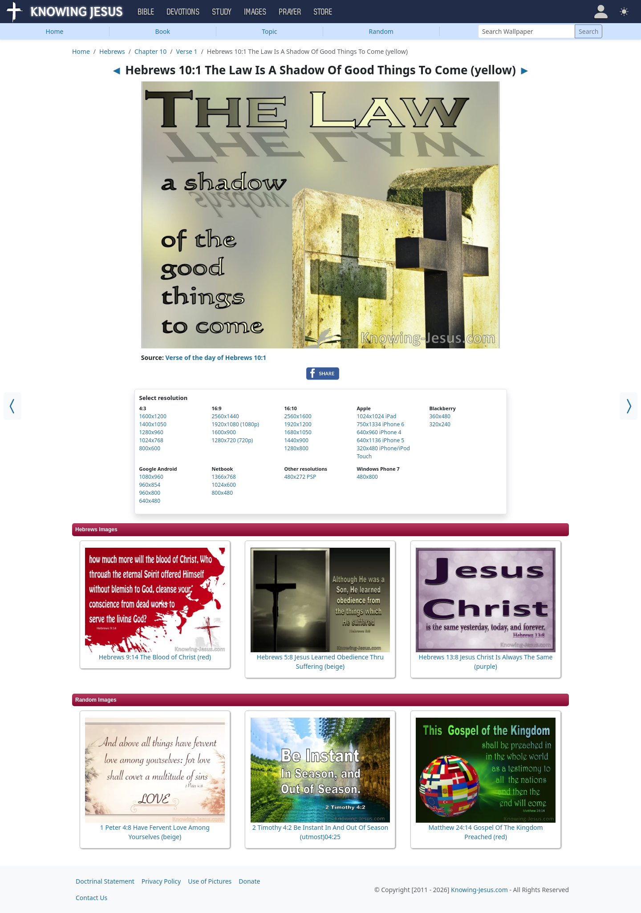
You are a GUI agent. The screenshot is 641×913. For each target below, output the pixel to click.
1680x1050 (297, 432)
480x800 (367, 477)
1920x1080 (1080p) (235, 424)
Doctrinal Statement (105, 881)
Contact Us (91, 897)
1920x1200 (297, 424)
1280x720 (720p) (232, 440)
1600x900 (223, 432)
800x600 (150, 448)
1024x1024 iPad (376, 416)
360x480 (439, 416)
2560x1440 (225, 416)
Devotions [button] (183, 12)
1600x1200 (152, 416)
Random (381, 31)
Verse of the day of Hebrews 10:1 (216, 357)
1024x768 (151, 440)
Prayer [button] (290, 12)
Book (162, 31)
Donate (249, 881)
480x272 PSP (300, 477)
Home (55, 31)
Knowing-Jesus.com (479, 889)
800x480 (222, 493)
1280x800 (296, 448)
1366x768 (223, 477)
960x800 (150, 493)
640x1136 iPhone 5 (380, 440)
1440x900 (296, 440)
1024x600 (223, 485)
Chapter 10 (150, 51)
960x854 (150, 485)
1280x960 (151, 432)
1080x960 (151, 477)
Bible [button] (146, 12)
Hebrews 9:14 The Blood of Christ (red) (155, 657)
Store (323, 12)
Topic (269, 31)
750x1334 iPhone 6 (380, 424)
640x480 (150, 501)
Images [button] (255, 12)
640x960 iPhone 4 (379, 432)
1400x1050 (152, 424)
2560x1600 (297, 416)
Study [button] (222, 12)
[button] (601, 11)
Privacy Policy (161, 881)
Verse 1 (187, 51)
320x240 (439, 424)
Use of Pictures (209, 881)
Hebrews (112, 51)
